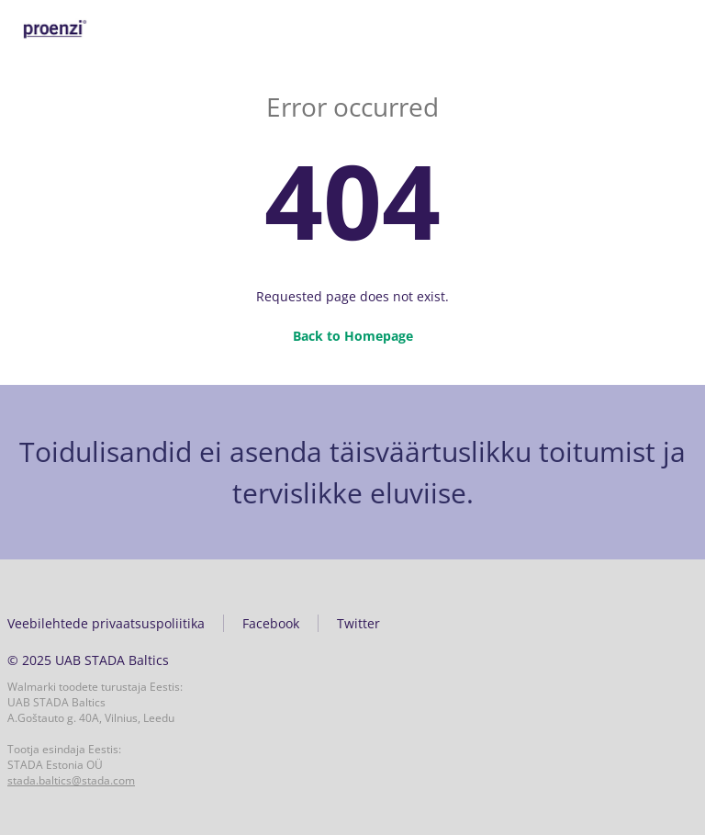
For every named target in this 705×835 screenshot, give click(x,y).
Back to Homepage (353, 335)
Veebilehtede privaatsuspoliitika (106, 623)
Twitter (358, 623)
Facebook (270, 623)
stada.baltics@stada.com (71, 780)
